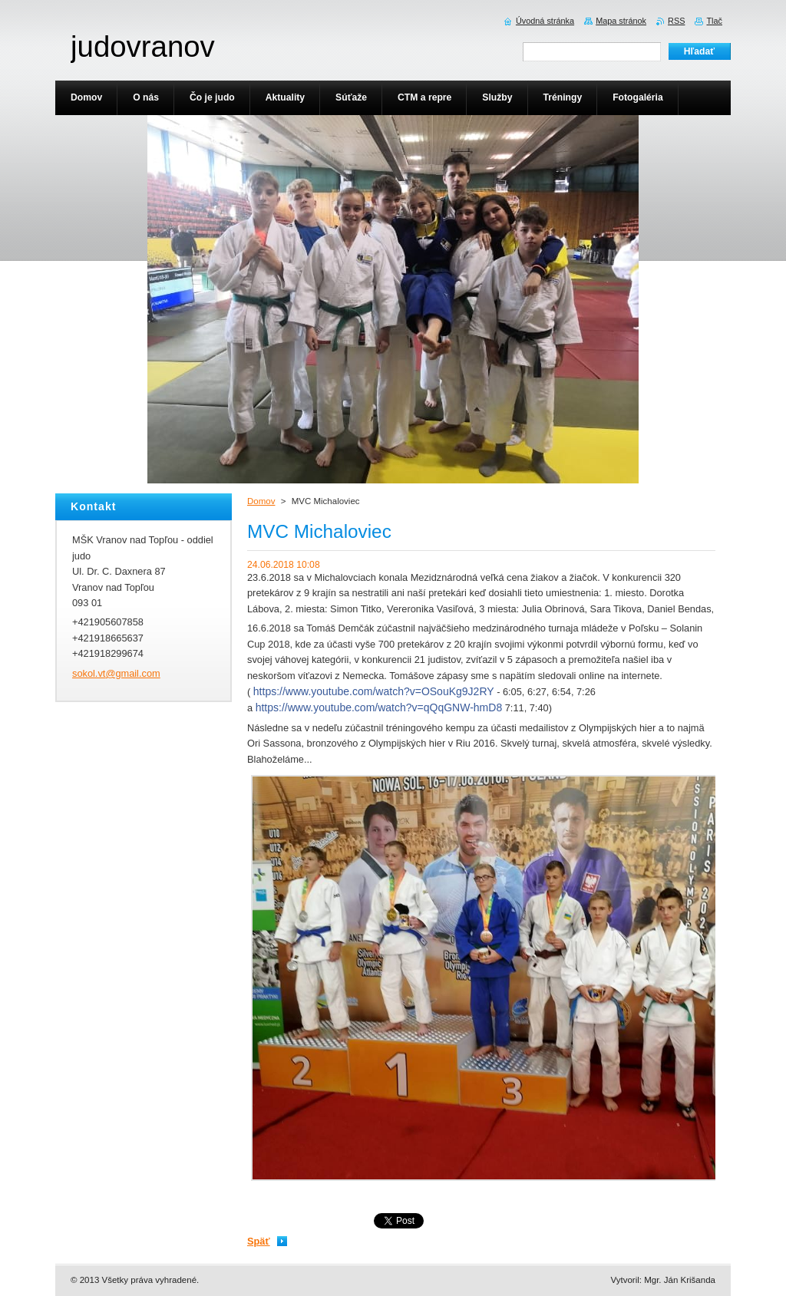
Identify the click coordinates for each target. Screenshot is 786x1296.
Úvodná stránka (545, 20)
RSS (676, 20)
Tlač (714, 20)
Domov (261, 501)
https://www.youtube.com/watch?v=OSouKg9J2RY (373, 691)
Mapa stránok (621, 20)
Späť (258, 1241)
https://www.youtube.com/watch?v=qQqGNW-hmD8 (379, 707)
